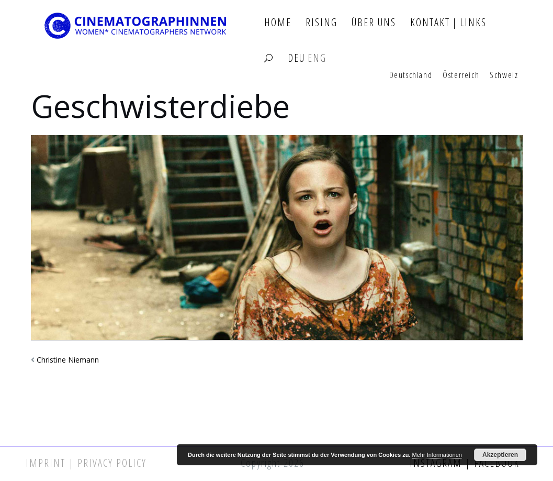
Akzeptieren (500, 454)
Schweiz (504, 75)
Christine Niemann (68, 360)
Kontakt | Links (448, 22)
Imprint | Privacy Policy (86, 463)
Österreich (461, 75)
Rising (321, 22)
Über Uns (374, 22)
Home (277, 22)
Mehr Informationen (437, 455)
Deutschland (411, 75)
